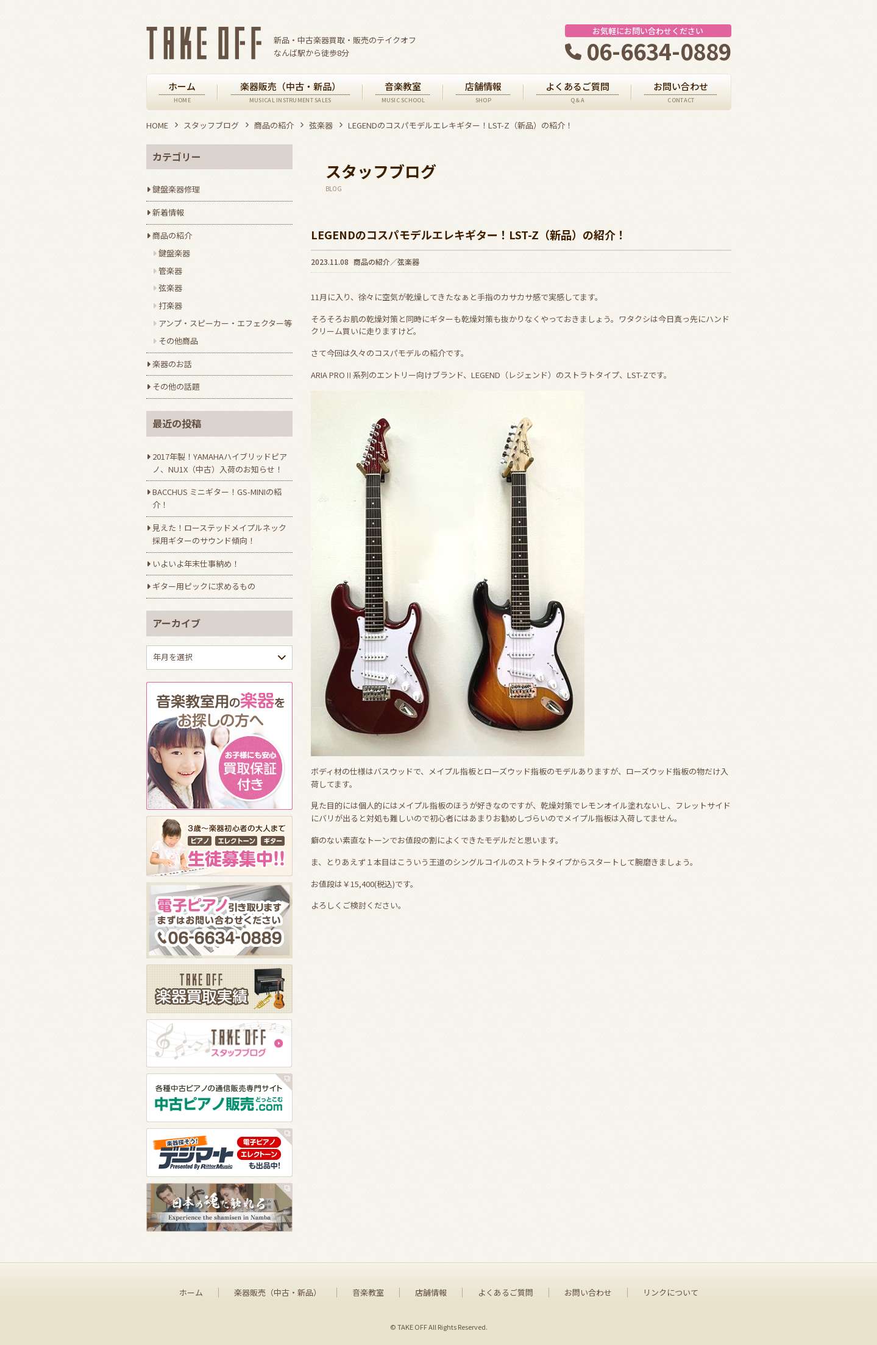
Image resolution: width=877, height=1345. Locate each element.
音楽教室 (368, 1293)
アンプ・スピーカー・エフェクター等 (225, 323)
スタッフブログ (211, 125)
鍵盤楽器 (174, 253)
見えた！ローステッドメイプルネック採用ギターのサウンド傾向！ (219, 534)
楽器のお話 (172, 364)
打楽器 (170, 305)
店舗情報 (431, 1293)
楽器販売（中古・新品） (277, 1293)
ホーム (191, 1293)
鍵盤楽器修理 (176, 189)
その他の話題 (176, 386)
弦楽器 (321, 125)
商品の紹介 (274, 125)
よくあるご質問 (505, 1293)
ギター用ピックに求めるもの (203, 586)
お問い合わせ (588, 1293)
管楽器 (170, 270)
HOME (157, 125)
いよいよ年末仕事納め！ (196, 563)
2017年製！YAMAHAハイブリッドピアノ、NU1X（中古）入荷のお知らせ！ (219, 463)
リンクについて (670, 1293)
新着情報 (168, 212)
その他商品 (178, 340)
